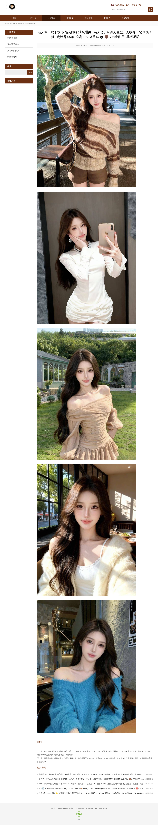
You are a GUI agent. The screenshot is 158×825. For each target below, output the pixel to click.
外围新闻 (69, 18)
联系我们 (125, 18)
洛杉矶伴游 (12, 38)
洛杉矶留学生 (30, 23)
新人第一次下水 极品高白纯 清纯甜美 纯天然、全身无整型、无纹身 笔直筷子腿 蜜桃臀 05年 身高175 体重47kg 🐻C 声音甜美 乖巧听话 (93, 779)
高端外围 (88, 18)
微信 (79, 814)
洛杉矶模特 (12, 57)
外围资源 (51, 18)
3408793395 (103, 808)
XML (79, 820)
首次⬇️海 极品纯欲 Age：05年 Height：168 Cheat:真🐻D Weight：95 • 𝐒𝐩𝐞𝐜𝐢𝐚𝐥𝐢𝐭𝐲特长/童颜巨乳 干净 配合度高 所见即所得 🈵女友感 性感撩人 (95, 788)
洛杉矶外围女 (13, 51)
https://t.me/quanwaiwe (84, 808)
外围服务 (106, 18)
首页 (14, 18)
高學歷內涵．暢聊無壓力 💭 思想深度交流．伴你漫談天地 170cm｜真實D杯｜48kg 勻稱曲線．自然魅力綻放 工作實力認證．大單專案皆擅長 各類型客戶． (98, 774)
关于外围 (32, 18)
